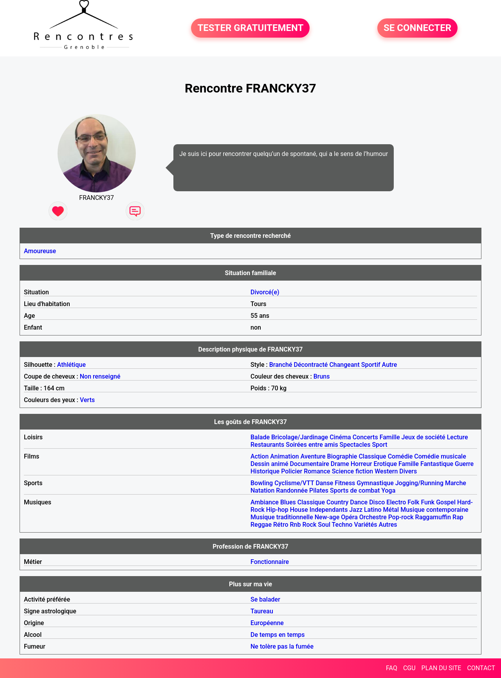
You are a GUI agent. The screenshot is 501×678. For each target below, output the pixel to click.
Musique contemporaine (434, 509)
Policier (291, 471)
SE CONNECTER (417, 28)
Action (259, 456)
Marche (455, 483)
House (299, 509)
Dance (359, 502)
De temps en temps (277, 634)
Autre (389, 364)
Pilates (318, 490)
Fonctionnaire (269, 562)
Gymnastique (375, 483)
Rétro (280, 524)
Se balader (265, 599)
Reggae (261, 524)
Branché (280, 364)
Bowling (261, 483)
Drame (340, 464)
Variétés (365, 524)
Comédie (400, 456)
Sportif (370, 364)
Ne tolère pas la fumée (282, 646)
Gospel (446, 502)
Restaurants (267, 444)
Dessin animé (269, 464)
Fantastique (436, 464)
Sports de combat (355, 490)
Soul (324, 524)
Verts (87, 400)
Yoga (388, 490)
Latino (373, 509)
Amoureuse (40, 251)
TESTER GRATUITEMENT (250, 28)
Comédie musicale (440, 456)
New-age (327, 517)
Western (386, 471)
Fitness (345, 483)
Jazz (355, 509)
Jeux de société (423, 437)
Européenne (267, 623)
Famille (390, 437)
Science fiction (352, 471)
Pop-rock (401, 517)
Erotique (385, 464)
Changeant (344, 364)
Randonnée (292, 490)
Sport (379, 444)
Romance (317, 471)
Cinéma (340, 437)
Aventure (313, 456)
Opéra (349, 517)
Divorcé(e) (264, 292)
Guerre (464, 464)
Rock (309, 524)
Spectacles (355, 444)
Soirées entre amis (312, 444)
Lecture (457, 437)
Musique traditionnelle (281, 517)
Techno (342, 524)
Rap (457, 517)
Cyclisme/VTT (294, 483)
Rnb (295, 524)
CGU (409, 668)
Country (337, 502)
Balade (260, 437)
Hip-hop (277, 509)
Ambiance (264, 502)
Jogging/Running (419, 483)
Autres (387, 524)
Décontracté (311, 364)
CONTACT (481, 668)
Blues (288, 502)
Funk (427, 502)
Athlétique (71, 364)
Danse (324, 483)
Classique (372, 456)
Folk (413, 502)
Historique (264, 471)
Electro (396, 502)
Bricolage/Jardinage (299, 437)
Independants (329, 509)
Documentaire (309, 464)
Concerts (365, 437)
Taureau (261, 611)
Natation (262, 490)
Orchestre (373, 517)
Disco (377, 502)
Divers (408, 471)
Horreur (361, 464)
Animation (284, 456)
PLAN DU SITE (441, 668)
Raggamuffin (433, 517)
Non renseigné (100, 376)
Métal (391, 509)
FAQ (391, 668)
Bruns (322, 376)
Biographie (342, 456)
